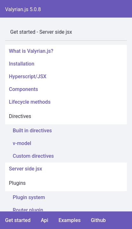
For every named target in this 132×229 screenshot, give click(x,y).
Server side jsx (25, 169)
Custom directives (33, 156)
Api (44, 220)
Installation (21, 64)
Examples (70, 220)
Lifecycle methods (30, 102)
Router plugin (28, 210)
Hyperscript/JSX (27, 76)
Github (98, 220)
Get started (18, 220)
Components (23, 89)
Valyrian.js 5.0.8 (23, 9)
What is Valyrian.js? (31, 51)
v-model (22, 143)
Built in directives (32, 131)
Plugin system (29, 197)
